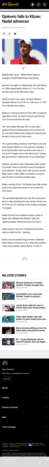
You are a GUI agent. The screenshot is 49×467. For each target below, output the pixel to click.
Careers (11, 443)
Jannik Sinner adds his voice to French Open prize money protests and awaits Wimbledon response (31, 306)
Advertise (5, 443)
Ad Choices (13, 445)
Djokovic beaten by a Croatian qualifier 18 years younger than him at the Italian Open (29, 284)
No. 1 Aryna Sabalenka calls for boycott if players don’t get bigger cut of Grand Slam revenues (31, 340)
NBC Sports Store (37, 443)
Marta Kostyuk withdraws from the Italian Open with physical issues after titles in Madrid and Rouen (31, 329)
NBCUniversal (14, 450)
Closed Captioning (21, 443)
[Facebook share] (4, 34)
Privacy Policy (22, 445)
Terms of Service (15, 446)
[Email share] (15, 34)
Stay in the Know (8, 369)
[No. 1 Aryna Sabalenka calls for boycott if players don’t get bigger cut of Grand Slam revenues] (8, 341)
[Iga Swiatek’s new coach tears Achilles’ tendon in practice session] (8, 296)
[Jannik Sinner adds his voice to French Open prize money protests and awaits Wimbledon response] (8, 307)
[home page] (10, 4)
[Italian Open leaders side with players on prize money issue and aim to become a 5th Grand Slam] (8, 319)
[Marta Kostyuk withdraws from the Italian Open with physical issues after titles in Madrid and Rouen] (8, 330)
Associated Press (22, 288)
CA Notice (5, 446)
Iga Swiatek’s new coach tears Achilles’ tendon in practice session (29, 295)
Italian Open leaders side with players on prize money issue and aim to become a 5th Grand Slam (30, 318)
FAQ (29, 443)
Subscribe (7, 379)
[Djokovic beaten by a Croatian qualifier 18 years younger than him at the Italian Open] (8, 285)
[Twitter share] (9, 34)
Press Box (5, 445)
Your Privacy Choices (39, 445)
